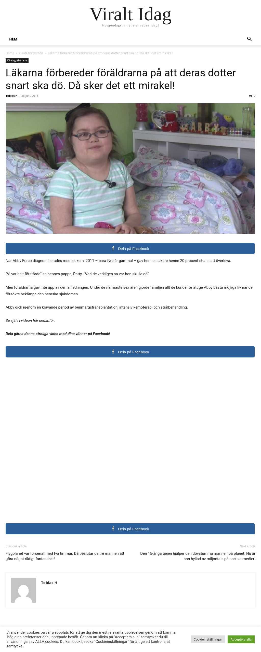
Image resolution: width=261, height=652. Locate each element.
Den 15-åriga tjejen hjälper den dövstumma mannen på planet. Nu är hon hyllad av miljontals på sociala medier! (197, 556)
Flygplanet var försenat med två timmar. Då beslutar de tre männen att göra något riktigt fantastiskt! (65, 556)
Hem (13, 39)
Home (10, 53)
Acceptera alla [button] (241, 639)
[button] (249, 39)
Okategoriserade (31, 53)
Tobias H (12, 96)
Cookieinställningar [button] (208, 639)
